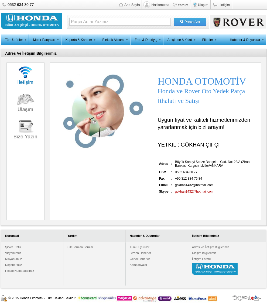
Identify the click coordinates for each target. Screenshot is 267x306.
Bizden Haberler (140, 253)
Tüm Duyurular (139, 247)
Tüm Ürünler (14, 40)
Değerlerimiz (13, 264)
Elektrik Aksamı (113, 40)
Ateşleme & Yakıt (179, 40)
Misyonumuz (13, 258)
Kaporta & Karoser (79, 40)
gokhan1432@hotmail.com (194, 191)
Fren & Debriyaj (146, 40)
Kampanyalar (138, 264)
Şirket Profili (13, 247)
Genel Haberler (140, 258)
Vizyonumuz (13, 253)
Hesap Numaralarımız (19, 270)
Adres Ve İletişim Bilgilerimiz (210, 247)
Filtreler (207, 40)
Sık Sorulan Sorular (80, 247)
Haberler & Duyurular (245, 40)
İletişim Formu (201, 258)
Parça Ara (190, 22)
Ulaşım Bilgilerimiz (204, 253)
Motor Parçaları (44, 40)
